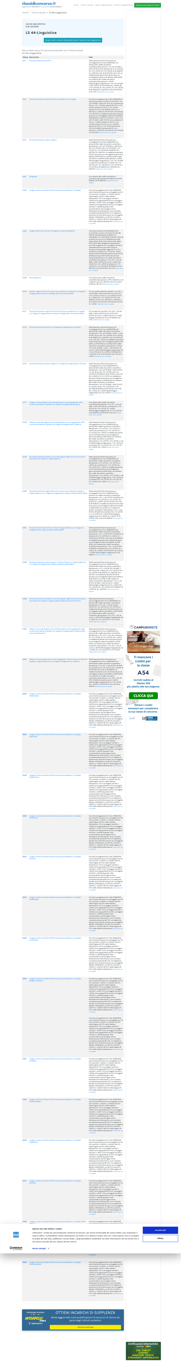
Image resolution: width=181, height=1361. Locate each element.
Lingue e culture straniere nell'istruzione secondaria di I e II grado (55, 190)
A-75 (24, 364)
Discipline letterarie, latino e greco (43, 140)
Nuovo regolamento (103, 5)
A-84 (24, 629)
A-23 (24, 231)
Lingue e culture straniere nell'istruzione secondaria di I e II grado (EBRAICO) (55, 1141)
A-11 (24, 61)
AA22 (24, 694)
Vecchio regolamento (123, 5)
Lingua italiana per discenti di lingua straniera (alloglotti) (52, 231)
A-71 (24, 311)
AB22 (24, 734)
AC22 (24, 775)
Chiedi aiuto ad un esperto (105, 92)
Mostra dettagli (39, 1356)
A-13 (24, 140)
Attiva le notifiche (85, 1327)
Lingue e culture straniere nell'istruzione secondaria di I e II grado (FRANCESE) (55, 695)
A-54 (24, 278)
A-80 (24, 491)
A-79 (24, 457)
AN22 (24, 1262)
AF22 (24, 897)
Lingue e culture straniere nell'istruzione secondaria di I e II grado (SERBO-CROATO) (55, 980)
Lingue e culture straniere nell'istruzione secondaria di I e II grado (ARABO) (55, 1182)
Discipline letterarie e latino (40, 61)
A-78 (24, 422)
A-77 (24, 402)
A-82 (24, 562)
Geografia (33, 176)
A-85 (24, 659)
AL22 (24, 1181)
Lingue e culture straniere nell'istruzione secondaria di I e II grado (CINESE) (55, 1060)
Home (76, 5)
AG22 (24, 938)
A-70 (24, 291)
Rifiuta (160, 1346)
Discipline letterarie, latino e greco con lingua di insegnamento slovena (57, 364)
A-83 (24, 599)
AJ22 (24, 1099)
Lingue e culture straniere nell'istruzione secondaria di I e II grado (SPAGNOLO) (55, 776)
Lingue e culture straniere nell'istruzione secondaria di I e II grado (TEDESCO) (55, 817)
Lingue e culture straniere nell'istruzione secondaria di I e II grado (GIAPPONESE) (55, 1100)
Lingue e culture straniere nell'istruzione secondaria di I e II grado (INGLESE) (55, 735)
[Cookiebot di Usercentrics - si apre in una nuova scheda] (16, 1356)
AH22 (24, 979)
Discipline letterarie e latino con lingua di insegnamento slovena (55, 327)
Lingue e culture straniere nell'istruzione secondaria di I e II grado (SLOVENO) (55, 939)
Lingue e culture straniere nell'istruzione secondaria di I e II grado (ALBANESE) (55, 898)
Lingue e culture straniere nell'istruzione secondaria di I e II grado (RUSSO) (55, 858)
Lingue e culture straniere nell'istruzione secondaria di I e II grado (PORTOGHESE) (55, 1263)
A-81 (24, 528)
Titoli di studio (87, 5)
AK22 (24, 1140)
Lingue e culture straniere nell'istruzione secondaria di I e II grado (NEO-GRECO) (57, 1222)
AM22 (24, 1221)
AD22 (24, 816)
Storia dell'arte (35, 278)
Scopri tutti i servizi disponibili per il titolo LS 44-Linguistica (73, 40)
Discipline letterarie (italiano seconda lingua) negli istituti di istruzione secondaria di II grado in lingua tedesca (57, 458)
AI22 (24, 1059)
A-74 (24, 327)
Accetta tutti (160, 1338)
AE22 (24, 857)
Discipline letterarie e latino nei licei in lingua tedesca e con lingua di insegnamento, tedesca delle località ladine (56, 529)
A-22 (24, 190)
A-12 (24, 99)
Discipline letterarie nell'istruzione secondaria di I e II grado (52, 99)
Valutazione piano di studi (147, 5)
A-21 (24, 176)
